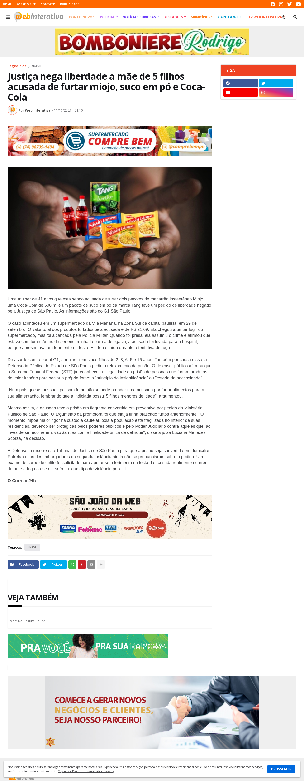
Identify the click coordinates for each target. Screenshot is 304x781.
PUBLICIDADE (69, 4)
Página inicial (17, 66)
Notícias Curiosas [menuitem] (139, 17)
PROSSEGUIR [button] (281, 769)
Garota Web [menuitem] (229, 17)
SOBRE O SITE (26, 4)
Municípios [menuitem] (200, 17)
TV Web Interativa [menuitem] (265, 17)
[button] (8, 17)
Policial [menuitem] (107, 17)
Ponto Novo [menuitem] (80, 17)
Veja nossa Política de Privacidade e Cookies (85, 771)
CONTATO (48, 4)
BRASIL (36, 66)
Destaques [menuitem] (173, 17)
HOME (7, 4)
